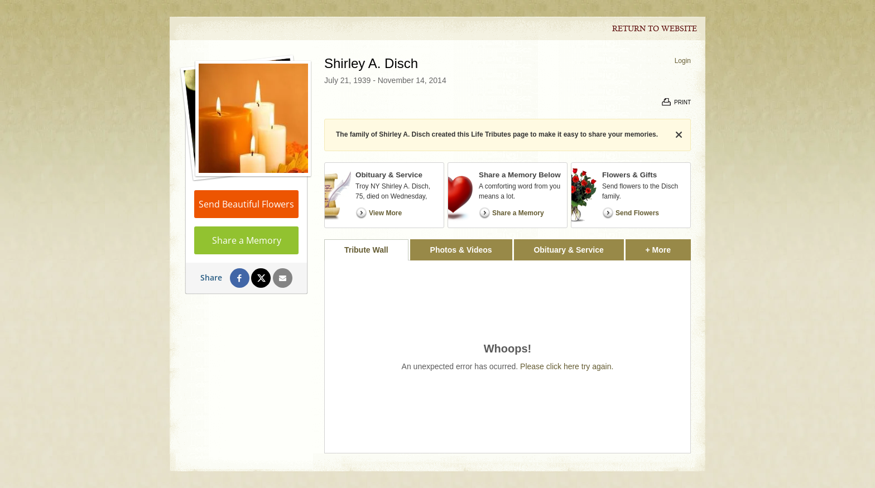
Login (683, 61)
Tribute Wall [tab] (366, 249)
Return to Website (654, 29)
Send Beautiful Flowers (246, 204)
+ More (668, 246)
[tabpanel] (507, 357)
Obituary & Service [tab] (568, 249)
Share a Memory (246, 240)
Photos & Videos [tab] (461, 249)
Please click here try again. (566, 366)
